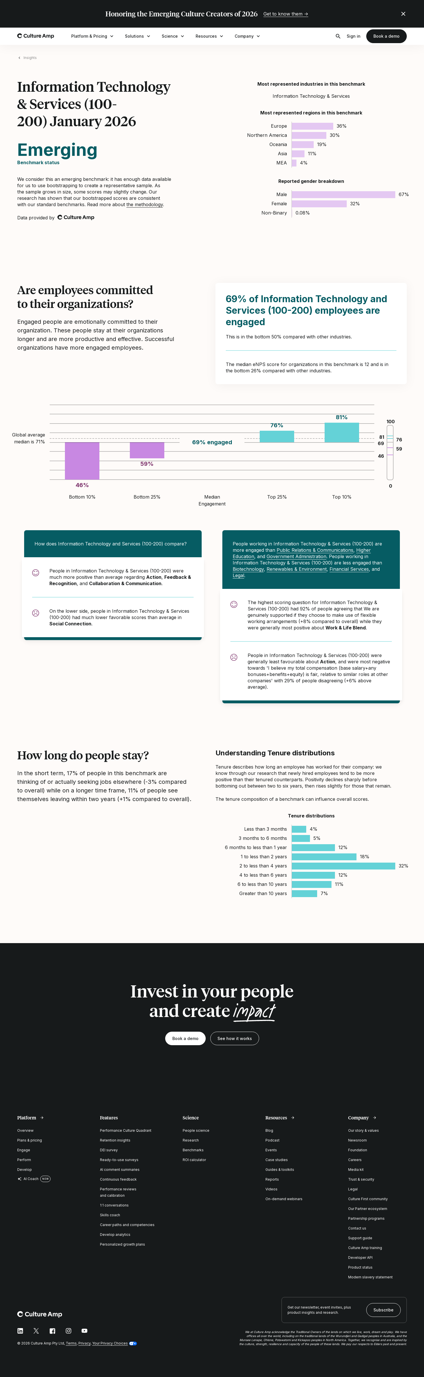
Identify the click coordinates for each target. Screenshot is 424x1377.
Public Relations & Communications (315, 550)
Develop (24, 1169)
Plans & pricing (29, 1140)
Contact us (357, 1228)
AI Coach (27, 1179)
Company (248, 36)
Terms (71, 1343)
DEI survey (109, 1150)
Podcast (272, 1140)
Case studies (276, 1160)
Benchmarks (193, 1150)
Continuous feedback (118, 1179)
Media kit (356, 1169)
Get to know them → (285, 14)
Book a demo (386, 36)
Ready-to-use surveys (119, 1160)
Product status (360, 1267)
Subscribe (383, 1309)
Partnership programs (366, 1218)
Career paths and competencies (127, 1225)
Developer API (360, 1257)
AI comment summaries (120, 1169)
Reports (272, 1179)
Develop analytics (115, 1234)
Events (271, 1150)
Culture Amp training (365, 1248)
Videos (271, 1189)
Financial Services (349, 569)
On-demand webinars (283, 1199)
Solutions (138, 36)
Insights (30, 57)
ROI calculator (194, 1160)
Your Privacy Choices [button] (110, 1343)
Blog (269, 1130)
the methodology (144, 204)
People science (196, 1130)
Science (173, 36)
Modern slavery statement (370, 1277)
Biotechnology (248, 569)
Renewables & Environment (297, 569)
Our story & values (363, 1130)
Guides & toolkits (279, 1169)
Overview (25, 1130)
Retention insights (115, 1140)
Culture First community (368, 1199)
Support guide (360, 1238)
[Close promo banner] (403, 14)
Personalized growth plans (122, 1244)
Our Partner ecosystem (367, 1208)
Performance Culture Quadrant (125, 1130)
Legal (238, 575)
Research (191, 1140)
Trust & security (361, 1179)
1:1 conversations (114, 1205)
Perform (24, 1160)
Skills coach (110, 1215)
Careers (355, 1160)
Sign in (354, 36)
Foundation (357, 1150)
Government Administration (296, 556)
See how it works (234, 1038)
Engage (23, 1150)
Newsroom (357, 1140)
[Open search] (338, 36)
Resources (210, 36)
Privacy (84, 1343)
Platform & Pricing (93, 36)
